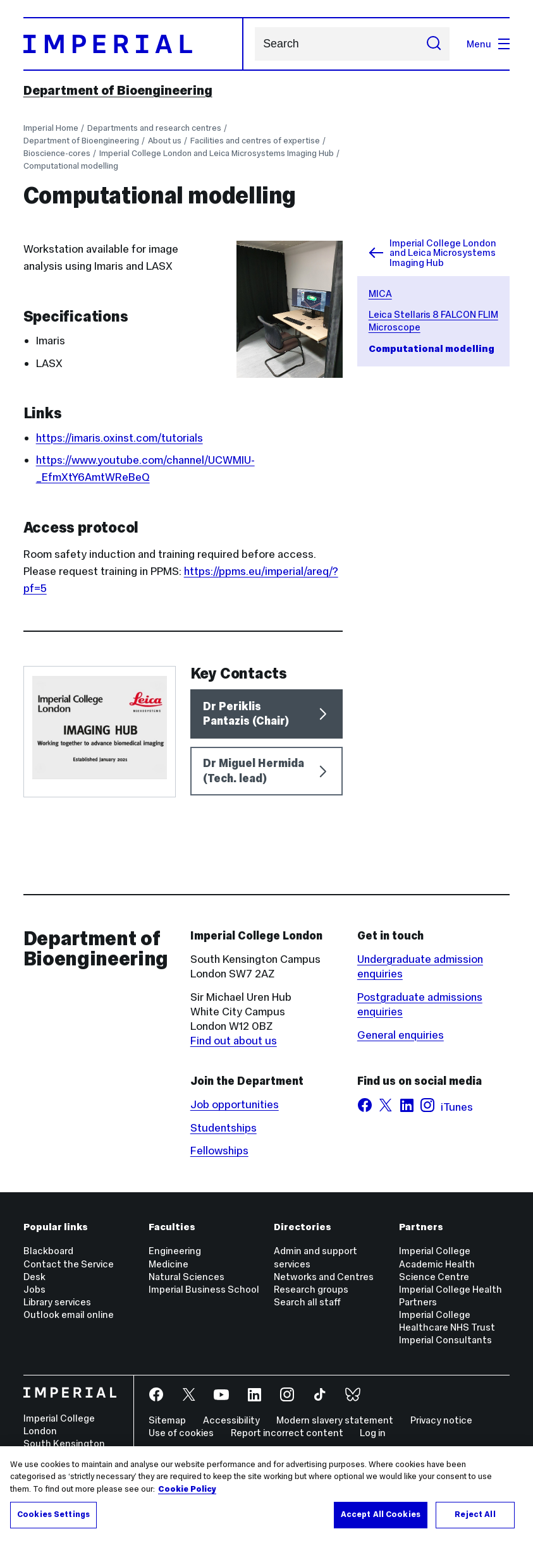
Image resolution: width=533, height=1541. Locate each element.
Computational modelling (70, 165)
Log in (373, 1433)
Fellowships (219, 1150)
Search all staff (307, 1302)
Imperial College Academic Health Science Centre (437, 1263)
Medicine (168, 1264)
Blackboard (48, 1251)
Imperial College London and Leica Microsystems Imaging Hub (216, 153)
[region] (266, 1493)
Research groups (311, 1289)
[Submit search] (434, 44)
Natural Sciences (186, 1277)
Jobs (34, 1289)
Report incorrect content (287, 1433)
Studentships (223, 1128)
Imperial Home (50, 128)
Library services (57, 1302)
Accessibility (231, 1420)
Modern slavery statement (334, 1420)
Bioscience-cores (56, 153)
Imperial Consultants (445, 1340)
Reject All (475, 1514)
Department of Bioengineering (117, 90)
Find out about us (233, 1041)
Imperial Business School (204, 1289)
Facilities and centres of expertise (255, 140)
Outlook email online (68, 1314)
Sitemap (167, 1420)
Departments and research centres (154, 128)
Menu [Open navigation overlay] (488, 44)
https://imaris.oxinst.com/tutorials (119, 438)
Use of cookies (181, 1433)
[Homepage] (133, 44)
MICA (380, 293)
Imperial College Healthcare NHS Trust (447, 1320)
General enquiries (400, 1035)
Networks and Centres (324, 1277)
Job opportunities (234, 1104)
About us (164, 140)
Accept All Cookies (380, 1514)
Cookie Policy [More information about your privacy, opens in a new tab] (187, 1489)
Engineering (175, 1251)
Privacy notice (441, 1420)
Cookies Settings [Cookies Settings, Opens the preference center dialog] (53, 1514)
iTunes (457, 1107)
